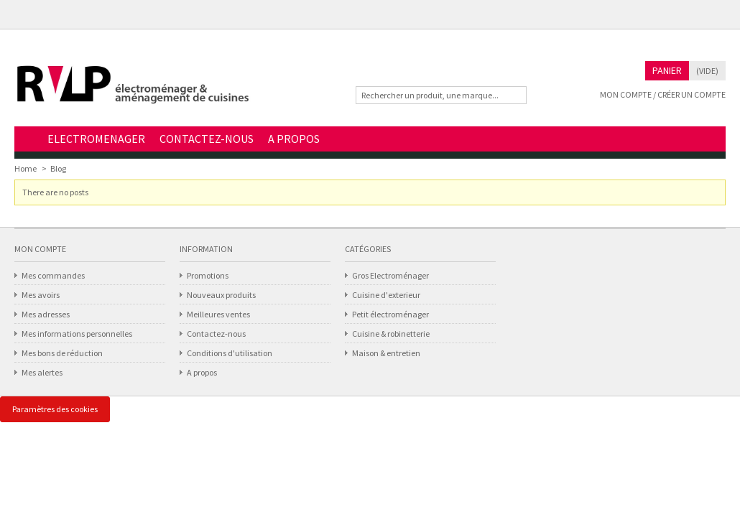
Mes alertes (42, 372)
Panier (667, 70)
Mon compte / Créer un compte (663, 94)
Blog (58, 168)
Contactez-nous (216, 333)
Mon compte (40, 248)
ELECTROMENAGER (96, 138)
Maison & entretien (386, 353)
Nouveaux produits (221, 294)
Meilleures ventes (218, 314)
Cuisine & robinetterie (391, 333)
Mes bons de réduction (62, 353)
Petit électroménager (390, 314)
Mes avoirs (41, 294)
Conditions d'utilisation (229, 353)
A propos (202, 372)
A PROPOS (294, 138)
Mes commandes (53, 275)
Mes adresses (46, 314)
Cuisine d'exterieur (386, 294)
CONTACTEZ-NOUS (206, 138)
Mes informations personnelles (77, 333)
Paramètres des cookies (55, 409)
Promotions (207, 275)
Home (27, 140)
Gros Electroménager (390, 275)
